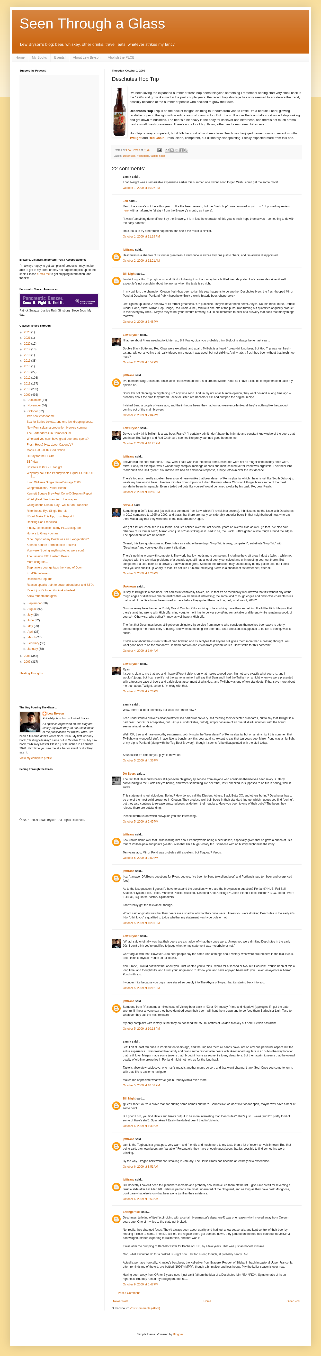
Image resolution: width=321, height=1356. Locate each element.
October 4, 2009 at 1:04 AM (140, 650)
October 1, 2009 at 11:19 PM (141, 236)
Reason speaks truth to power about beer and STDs (60, 584)
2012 (27, 377)
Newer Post (120, 1301)
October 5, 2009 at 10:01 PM (141, 923)
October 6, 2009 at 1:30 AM (140, 1126)
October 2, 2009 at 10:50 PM (141, 492)
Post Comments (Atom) (145, 1308)
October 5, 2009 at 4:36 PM (140, 760)
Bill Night (129, 273)
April (30, 631)
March (31, 637)
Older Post (293, 1301)
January (33, 649)
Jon (125, 201)
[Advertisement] (47, 690)
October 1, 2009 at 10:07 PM (141, 188)
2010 (27, 389)
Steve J (128, 505)
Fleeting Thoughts (31, 673)
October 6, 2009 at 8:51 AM (140, 1166)
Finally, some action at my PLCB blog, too (54, 528)
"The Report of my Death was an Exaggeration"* (58, 539)
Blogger (178, 1334)
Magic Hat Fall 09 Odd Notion (46, 450)
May (30, 626)
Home (20, 57)
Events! (60, 57)
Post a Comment (129, 1293)
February (33, 643)
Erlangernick (132, 1212)
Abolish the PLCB (121, 57)
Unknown (129, 586)
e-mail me (43, 274)
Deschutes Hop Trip (39, 579)
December (34, 400)
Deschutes (129, 155)
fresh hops (143, 155)
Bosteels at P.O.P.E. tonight (44, 467)
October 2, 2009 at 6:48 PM (140, 321)
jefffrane (128, 249)
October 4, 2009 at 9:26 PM (140, 691)
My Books (39, 57)
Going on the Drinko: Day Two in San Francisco (57, 505)
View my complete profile (35, 758)
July (30, 614)
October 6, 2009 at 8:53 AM (140, 1199)
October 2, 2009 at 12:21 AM (141, 260)
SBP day (32, 461)
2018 (27, 355)
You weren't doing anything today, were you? (55, 550)
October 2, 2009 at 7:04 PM (140, 415)
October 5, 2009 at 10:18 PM (141, 1028)
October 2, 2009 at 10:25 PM (141, 443)
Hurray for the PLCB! (40, 456)
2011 (27, 383)
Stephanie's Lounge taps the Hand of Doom (55, 567)
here (126, 210)
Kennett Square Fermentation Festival (51, 545)
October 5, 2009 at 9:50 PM (140, 858)
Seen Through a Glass (92, 23)
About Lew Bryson (87, 57)
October (33, 411)
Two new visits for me (41, 416)
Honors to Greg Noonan (42, 533)
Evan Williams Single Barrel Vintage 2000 (53, 482)
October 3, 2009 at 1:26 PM (140, 573)
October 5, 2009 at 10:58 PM (141, 1085)
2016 (27, 360)
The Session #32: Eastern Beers (48, 556)
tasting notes (158, 155)
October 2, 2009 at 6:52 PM (140, 362)
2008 (27, 656)
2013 (27, 372)
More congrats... (37, 562)
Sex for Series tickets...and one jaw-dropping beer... (60, 421)
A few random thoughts (42, 596)
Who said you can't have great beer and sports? (58, 438)
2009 (27, 394)
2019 (27, 349)
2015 (27, 366)
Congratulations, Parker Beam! (47, 488)
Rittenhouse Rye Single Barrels (47, 511)
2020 (27, 343)
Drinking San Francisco (42, 522)
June (31, 620)
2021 (27, 337)
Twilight (136, 138)
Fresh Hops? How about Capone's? (50, 444)
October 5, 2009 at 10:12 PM (141, 988)
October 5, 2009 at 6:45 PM (140, 821)
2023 (27, 332)
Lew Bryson (131, 335)
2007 (27, 661)
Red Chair (156, 138)
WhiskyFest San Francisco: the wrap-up (52, 499)
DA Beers (129, 773)
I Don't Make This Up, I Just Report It (50, 516)
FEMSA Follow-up (38, 573)
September (35, 603)
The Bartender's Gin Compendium (49, 433)
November (34, 405)
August (32, 609)
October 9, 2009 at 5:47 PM (140, 1284)
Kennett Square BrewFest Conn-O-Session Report (59, 493)
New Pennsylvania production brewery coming (57, 427)
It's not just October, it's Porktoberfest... (52, 590)
